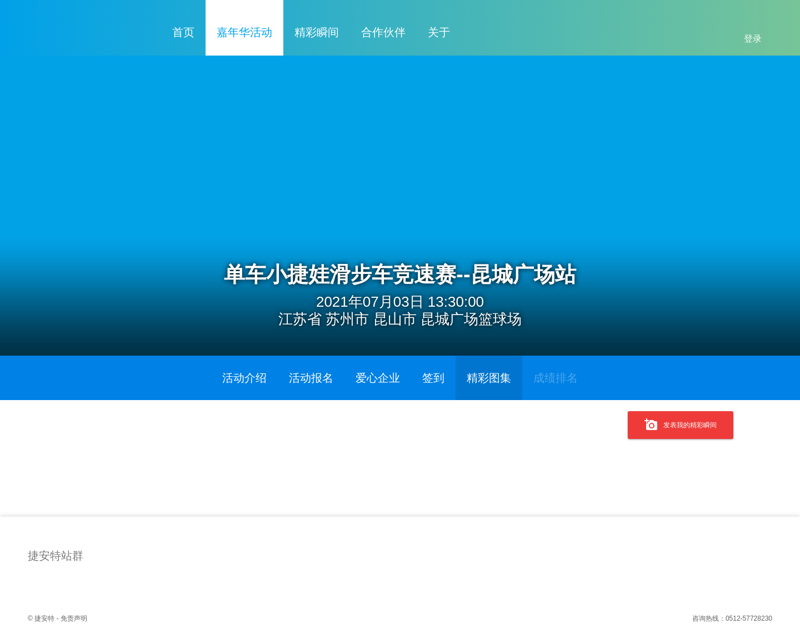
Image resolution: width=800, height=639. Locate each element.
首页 (183, 32)
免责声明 (74, 618)
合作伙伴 (383, 32)
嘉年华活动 (244, 32)
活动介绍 (244, 378)
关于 (439, 32)
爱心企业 (378, 378)
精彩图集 (489, 378)
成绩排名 (555, 378)
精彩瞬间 (316, 32)
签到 (433, 378)
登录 (753, 38)
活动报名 (311, 378)
